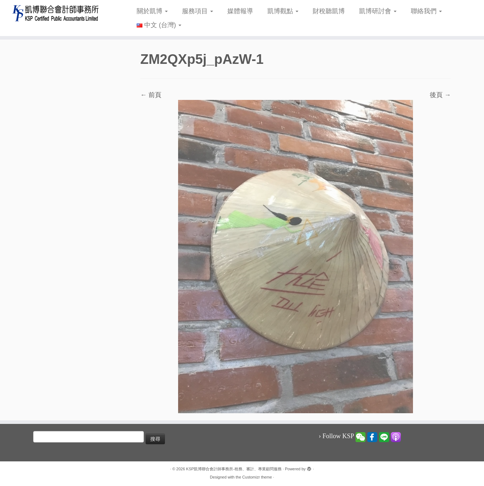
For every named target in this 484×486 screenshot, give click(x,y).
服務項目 (197, 11)
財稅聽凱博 (329, 11)
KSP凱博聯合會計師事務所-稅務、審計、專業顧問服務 (234, 469)
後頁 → (440, 94)
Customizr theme (257, 477)
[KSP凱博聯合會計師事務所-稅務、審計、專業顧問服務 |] (56, 13)
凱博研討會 (378, 11)
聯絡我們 (426, 11)
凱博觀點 (282, 11)
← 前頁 (150, 94)
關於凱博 (152, 11)
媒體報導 (240, 11)
